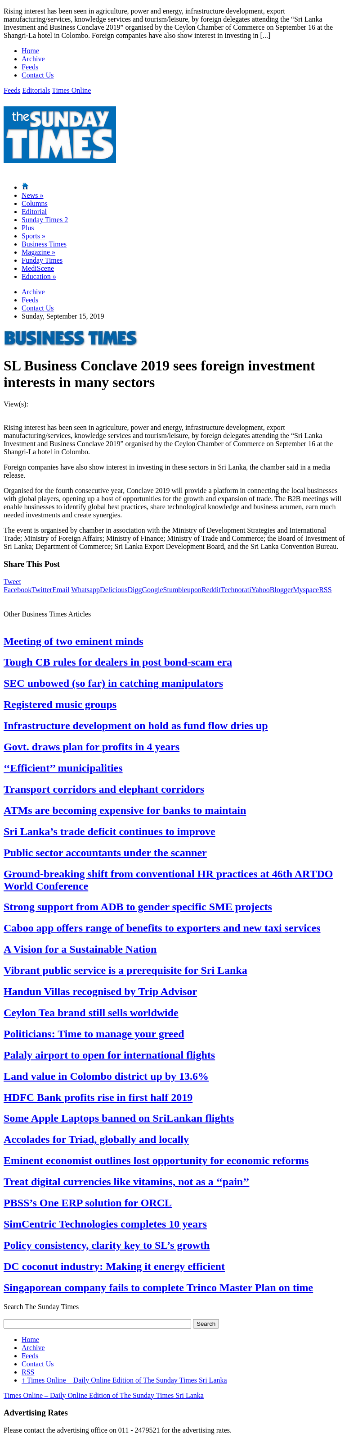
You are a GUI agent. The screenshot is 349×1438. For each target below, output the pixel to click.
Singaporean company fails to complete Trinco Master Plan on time (158, 1287)
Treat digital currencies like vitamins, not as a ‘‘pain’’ (126, 1181)
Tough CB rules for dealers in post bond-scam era (118, 662)
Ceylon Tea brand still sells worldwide (91, 1012)
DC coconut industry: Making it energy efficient (114, 1266)
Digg (134, 589)
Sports (33, 236)
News (32, 195)
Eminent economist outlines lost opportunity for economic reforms (156, 1160)
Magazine (38, 252)
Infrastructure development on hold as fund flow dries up (136, 725)
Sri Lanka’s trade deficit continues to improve (109, 831)
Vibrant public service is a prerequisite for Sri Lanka (125, 970)
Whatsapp (85, 589)
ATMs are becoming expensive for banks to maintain (125, 810)
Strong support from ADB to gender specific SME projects (138, 907)
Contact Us (38, 75)
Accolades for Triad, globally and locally (96, 1139)
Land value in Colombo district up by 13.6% (106, 1076)
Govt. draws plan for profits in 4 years (91, 747)
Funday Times (42, 260)
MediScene (38, 268)
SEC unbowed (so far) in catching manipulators (113, 683)
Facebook (17, 589)
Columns (35, 203)
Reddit (211, 589)
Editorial (34, 211)
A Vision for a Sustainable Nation (80, 949)
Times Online (71, 90)
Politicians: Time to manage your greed (94, 1034)
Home (30, 51)
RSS (325, 589)
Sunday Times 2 (45, 220)
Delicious (113, 589)
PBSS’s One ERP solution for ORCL (88, 1203)
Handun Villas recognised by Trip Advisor (100, 991)
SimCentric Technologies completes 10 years (105, 1224)
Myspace (306, 589)
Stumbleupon (182, 589)
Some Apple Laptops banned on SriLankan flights (119, 1118)
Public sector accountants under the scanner (105, 852)
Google (152, 589)
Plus (28, 228)
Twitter (41, 589)
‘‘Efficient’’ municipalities (63, 768)
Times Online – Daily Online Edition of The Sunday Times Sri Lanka (124, 1380)
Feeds (30, 67)
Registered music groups (60, 704)
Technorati (236, 589)
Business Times (44, 244)
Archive (33, 59)
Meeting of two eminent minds (73, 641)
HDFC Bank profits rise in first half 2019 (98, 1097)
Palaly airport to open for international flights (109, 1055)
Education (39, 276)
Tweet (12, 581)
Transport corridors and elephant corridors (104, 789)
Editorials (36, 90)
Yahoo (260, 589)
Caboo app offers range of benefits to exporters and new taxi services (162, 928)
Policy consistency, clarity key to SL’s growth (107, 1245)
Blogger (281, 589)
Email (60, 589)
